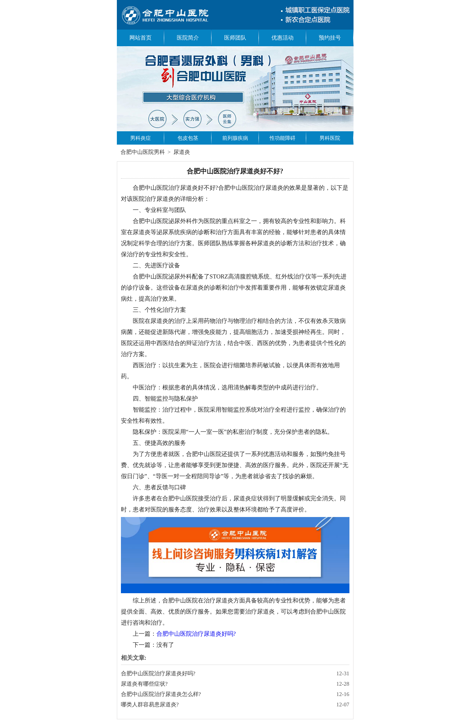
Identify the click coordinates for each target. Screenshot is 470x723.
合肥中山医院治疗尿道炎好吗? (196, 634)
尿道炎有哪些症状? (144, 684)
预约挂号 (330, 38)
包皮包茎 (187, 138)
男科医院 (329, 138)
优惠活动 (282, 38)
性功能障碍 (282, 138)
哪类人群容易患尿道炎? (150, 704)
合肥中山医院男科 (143, 152)
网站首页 (140, 38)
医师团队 (235, 38)
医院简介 (188, 38)
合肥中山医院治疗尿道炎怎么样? (161, 694)
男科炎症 (140, 138)
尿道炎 (181, 152)
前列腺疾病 (235, 138)
